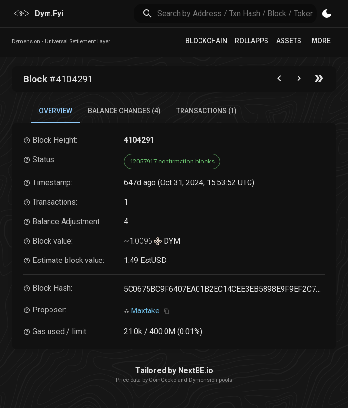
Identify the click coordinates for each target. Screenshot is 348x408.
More (321, 41)
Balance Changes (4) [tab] (124, 110)
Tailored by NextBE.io (174, 370)
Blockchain (206, 41)
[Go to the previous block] (279, 80)
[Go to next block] (299, 80)
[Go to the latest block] (319, 80)
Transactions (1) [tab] (206, 110)
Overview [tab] (55, 110)
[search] (237, 13)
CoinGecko (162, 380)
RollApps (251, 41)
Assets (288, 41)
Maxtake (145, 310)
